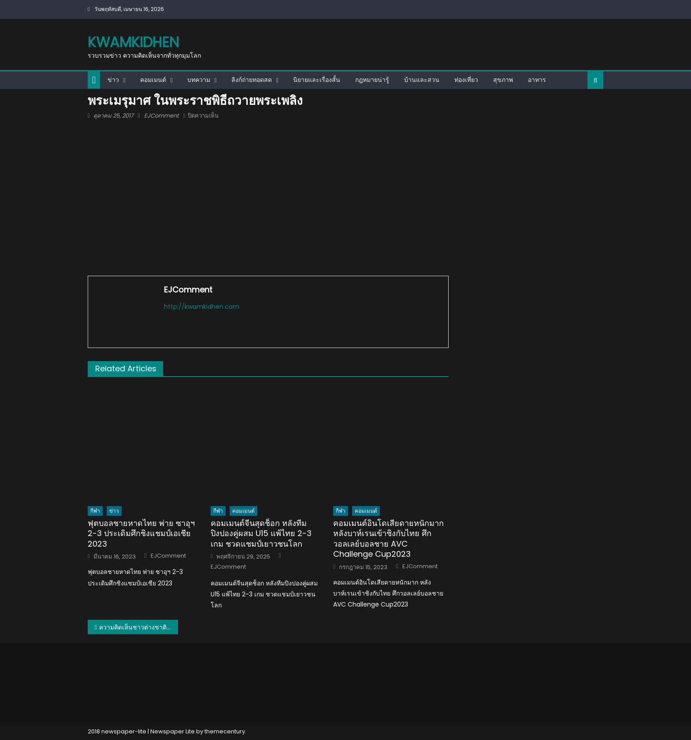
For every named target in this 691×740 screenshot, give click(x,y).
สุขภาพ (503, 79)
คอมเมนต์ (153, 79)
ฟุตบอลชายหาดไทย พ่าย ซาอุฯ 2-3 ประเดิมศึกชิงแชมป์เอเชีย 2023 (141, 533)
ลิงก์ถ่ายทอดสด (251, 79)
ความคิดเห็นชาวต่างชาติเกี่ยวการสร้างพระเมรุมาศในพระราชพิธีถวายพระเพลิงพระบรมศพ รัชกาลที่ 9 (138, 627)
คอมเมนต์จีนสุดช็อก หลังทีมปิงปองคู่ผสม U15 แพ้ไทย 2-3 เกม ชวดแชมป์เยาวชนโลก (261, 533)
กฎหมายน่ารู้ (372, 79)
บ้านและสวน (421, 79)
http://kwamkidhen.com (201, 306)
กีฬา (95, 510)
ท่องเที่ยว (466, 79)
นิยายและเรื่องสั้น (316, 79)
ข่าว (113, 79)
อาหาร (537, 79)
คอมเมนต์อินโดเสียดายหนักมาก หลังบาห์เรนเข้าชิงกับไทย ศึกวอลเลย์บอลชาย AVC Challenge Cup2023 (388, 538)
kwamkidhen (133, 42)
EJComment (161, 115)
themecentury (224, 731)
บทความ (198, 79)
